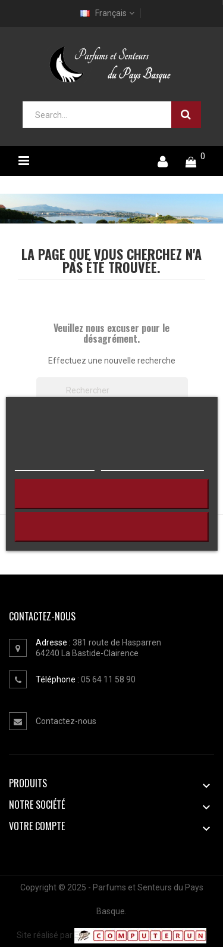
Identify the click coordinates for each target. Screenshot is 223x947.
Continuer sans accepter (111, 494)
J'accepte (112, 526)
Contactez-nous (66, 721)
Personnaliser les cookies (151, 464)
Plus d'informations (54, 464)
